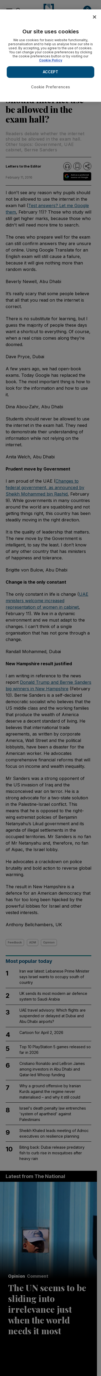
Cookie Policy (50, 60)
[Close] (94, 17)
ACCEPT (50, 71)
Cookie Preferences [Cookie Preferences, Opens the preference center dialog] (50, 87)
